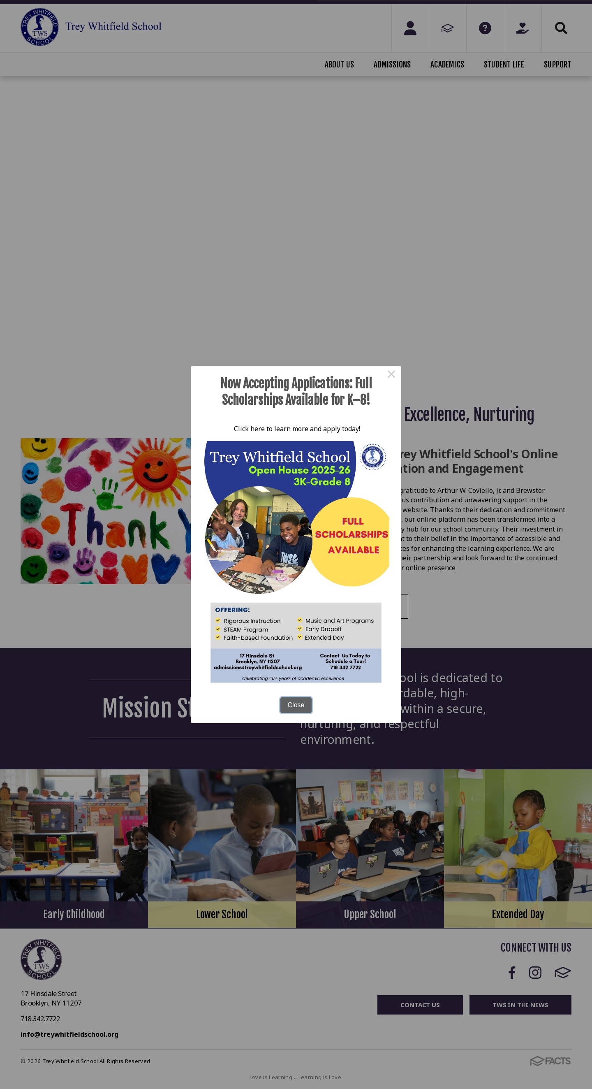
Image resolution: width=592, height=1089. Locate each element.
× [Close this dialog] (391, 375)
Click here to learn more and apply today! (296, 428)
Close (296, 704)
